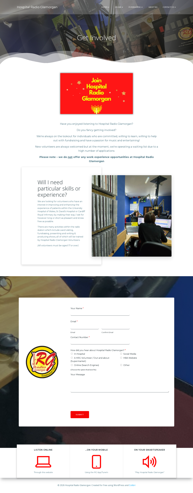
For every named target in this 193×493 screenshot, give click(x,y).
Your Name (77, 308)
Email (74, 321)
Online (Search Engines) (86, 365)
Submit (80, 415)
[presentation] (90, 406)
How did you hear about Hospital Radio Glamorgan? (98, 350)
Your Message (78, 374)
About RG (153, 7)
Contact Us (169, 7)
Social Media (129, 354)
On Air (119, 7)
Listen (105, 7)
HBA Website (130, 358)
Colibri (132, 485)
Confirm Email (107, 332)
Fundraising (136, 7)
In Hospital (79, 354)
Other (126, 365)
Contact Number (80, 337)
